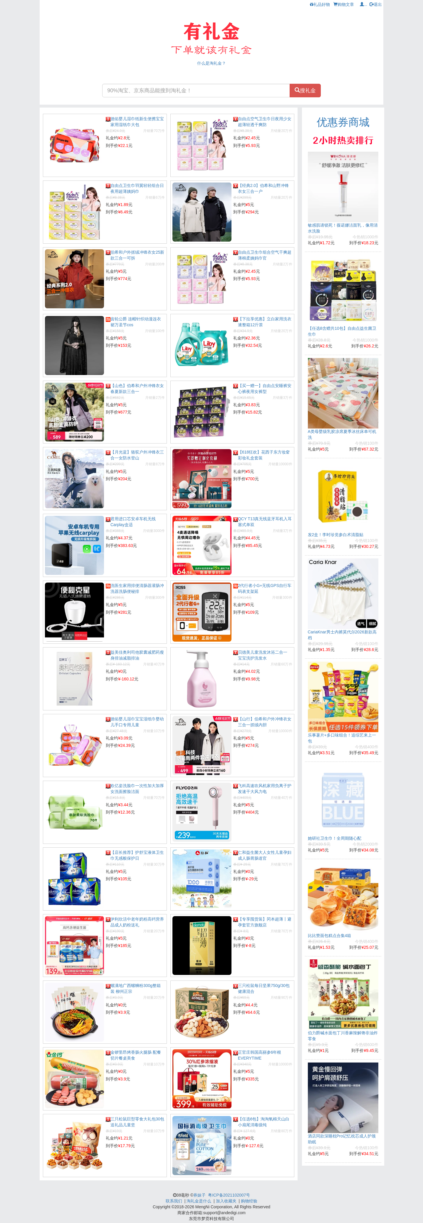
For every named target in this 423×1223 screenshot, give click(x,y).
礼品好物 (320, 4)
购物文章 (343, 4)
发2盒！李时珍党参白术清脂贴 (336, 534)
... (363, 4)
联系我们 (174, 1201)
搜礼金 (305, 90)
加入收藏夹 (226, 1201)
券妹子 (199, 1195)
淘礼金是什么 (199, 1201)
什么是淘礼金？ (211, 63)
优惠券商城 (343, 122)
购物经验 (249, 1201)
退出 (376, 4)
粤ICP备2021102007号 (229, 1195)
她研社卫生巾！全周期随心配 (334, 838)
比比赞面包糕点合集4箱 (329, 935)
